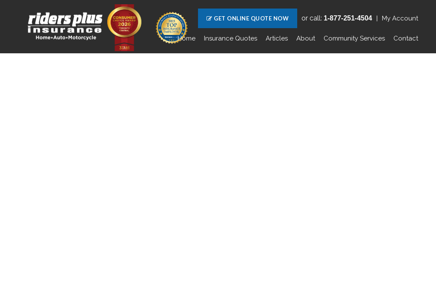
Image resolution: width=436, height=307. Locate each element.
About (305, 38)
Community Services (354, 38)
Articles (277, 38)
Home (186, 38)
